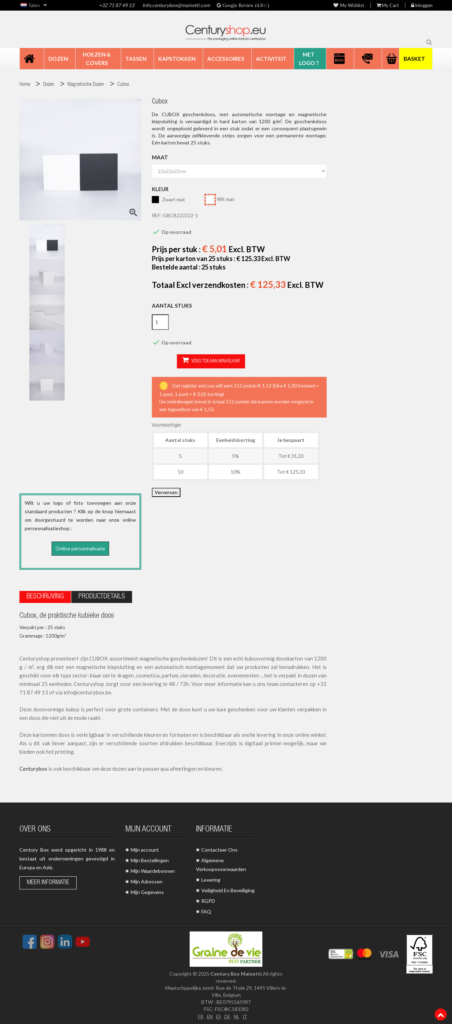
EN (208, 1014)
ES (218, 1014)
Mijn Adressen (146, 879)
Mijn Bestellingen (150, 858)
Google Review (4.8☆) (245, 5)
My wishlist (348, 5)
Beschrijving (45, 594)
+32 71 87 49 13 (116, 5)
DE (227, 1014)
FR (199, 1014)
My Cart (387, 5)
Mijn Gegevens (147, 890)
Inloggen (422, 5)
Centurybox (33, 766)
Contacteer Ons (219, 848)
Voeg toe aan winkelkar (186, 361)
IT (246, 1014)
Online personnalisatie (80, 548)
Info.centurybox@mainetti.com (176, 5)
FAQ (206, 909)
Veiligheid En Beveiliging (228, 888)
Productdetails (101, 594)
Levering (210, 878)
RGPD (208, 899)
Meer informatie (48, 880)
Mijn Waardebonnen (153, 869)
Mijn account (145, 848)
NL (237, 1014)
